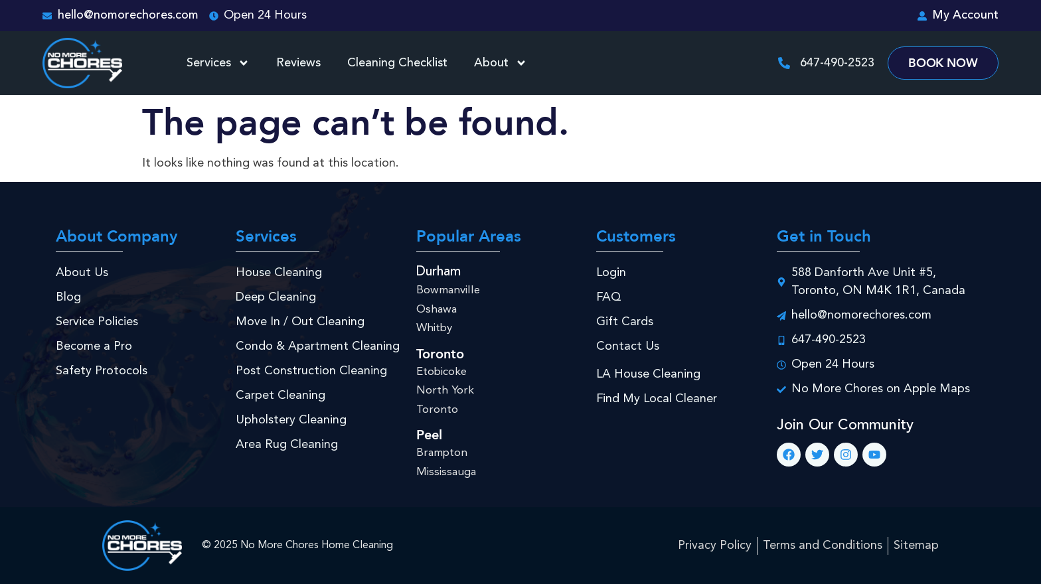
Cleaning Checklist (397, 63)
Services (218, 63)
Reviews (298, 63)
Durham (438, 272)
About (500, 63)
